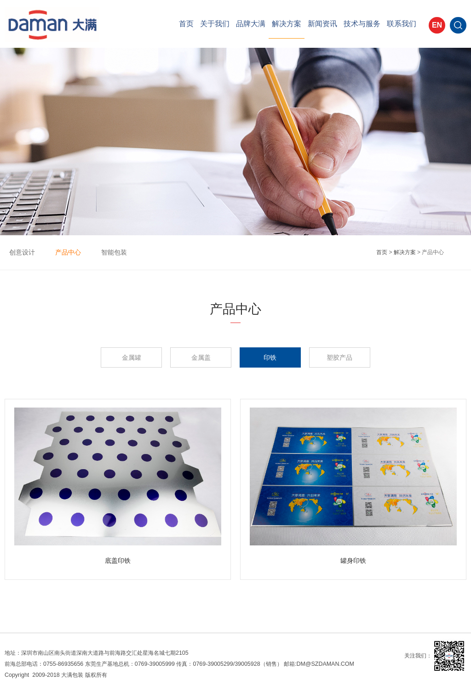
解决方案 (286, 24)
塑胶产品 (339, 357)
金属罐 (131, 357)
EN (437, 25)
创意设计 (22, 252)
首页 (186, 24)
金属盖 (201, 357)
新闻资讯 (322, 24)
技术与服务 (362, 24)
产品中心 (68, 252)
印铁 (270, 357)
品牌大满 (250, 24)
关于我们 (215, 24)
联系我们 (401, 24)
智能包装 (114, 252)
